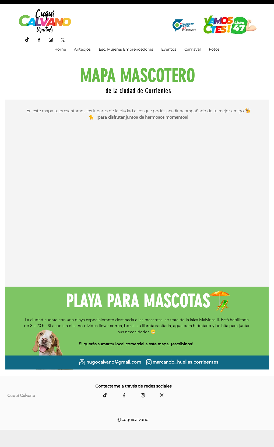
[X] (62, 40)
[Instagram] (51, 40)
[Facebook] (39, 40)
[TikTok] (27, 40)
